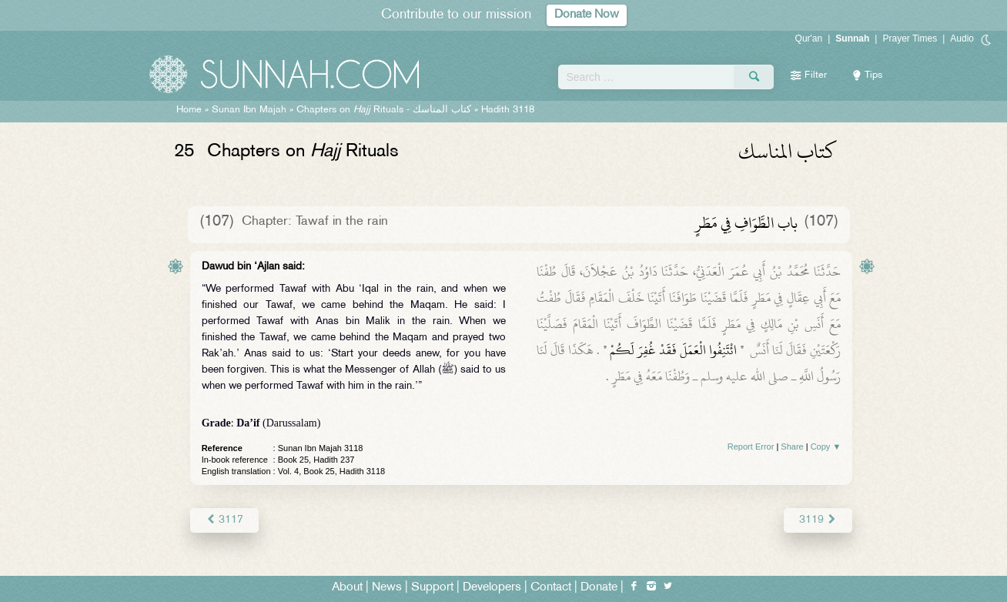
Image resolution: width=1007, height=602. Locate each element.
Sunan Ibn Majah (249, 110)
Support (432, 588)
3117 (224, 520)
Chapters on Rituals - (385, 110)
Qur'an (809, 38)
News (387, 588)
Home (189, 110)
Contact (550, 588)
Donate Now (586, 15)
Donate (598, 588)
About (347, 588)
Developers (492, 588)
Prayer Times (909, 38)
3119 (818, 520)
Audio (962, 38)
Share (792, 446)
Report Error (751, 446)
